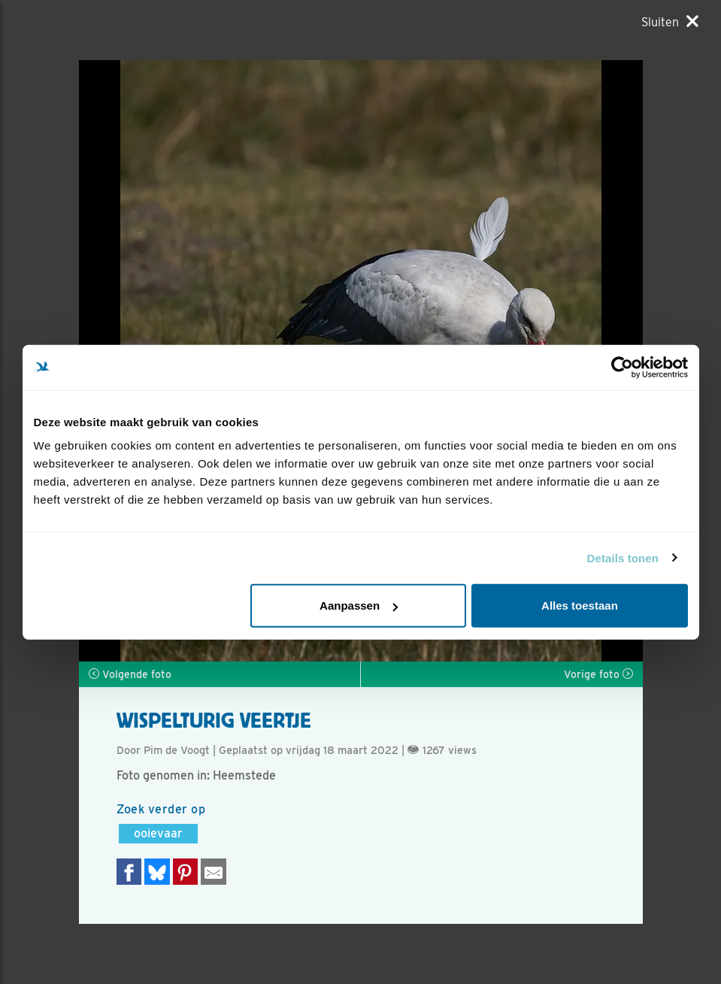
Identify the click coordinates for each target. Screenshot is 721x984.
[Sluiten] (669, 22)
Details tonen (623, 557)
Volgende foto (130, 674)
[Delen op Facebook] (129, 871)
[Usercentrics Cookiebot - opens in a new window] (622, 367)
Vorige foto (598, 674)
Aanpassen (359, 605)
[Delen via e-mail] (213, 871)
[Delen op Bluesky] (157, 871)
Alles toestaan (579, 605)
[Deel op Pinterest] (185, 871)
